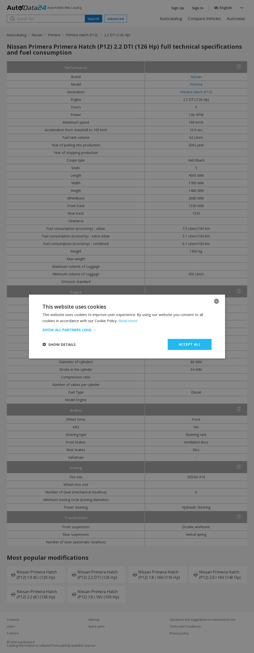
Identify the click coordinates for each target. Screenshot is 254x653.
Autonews (236, 18)
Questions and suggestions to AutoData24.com (202, 619)
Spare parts (96, 626)
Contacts (13, 619)
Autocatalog (171, 18)
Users (11, 626)
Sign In (197, 8)
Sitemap (94, 619)
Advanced (115, 18)
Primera (54, 35)
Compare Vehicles (204, 18)
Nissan (37, 35)
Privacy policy (179, 633)
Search (93, 18)
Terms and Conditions (185, 626)
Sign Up (177, 8)
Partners (13, 633)
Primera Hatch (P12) (82, 35)
